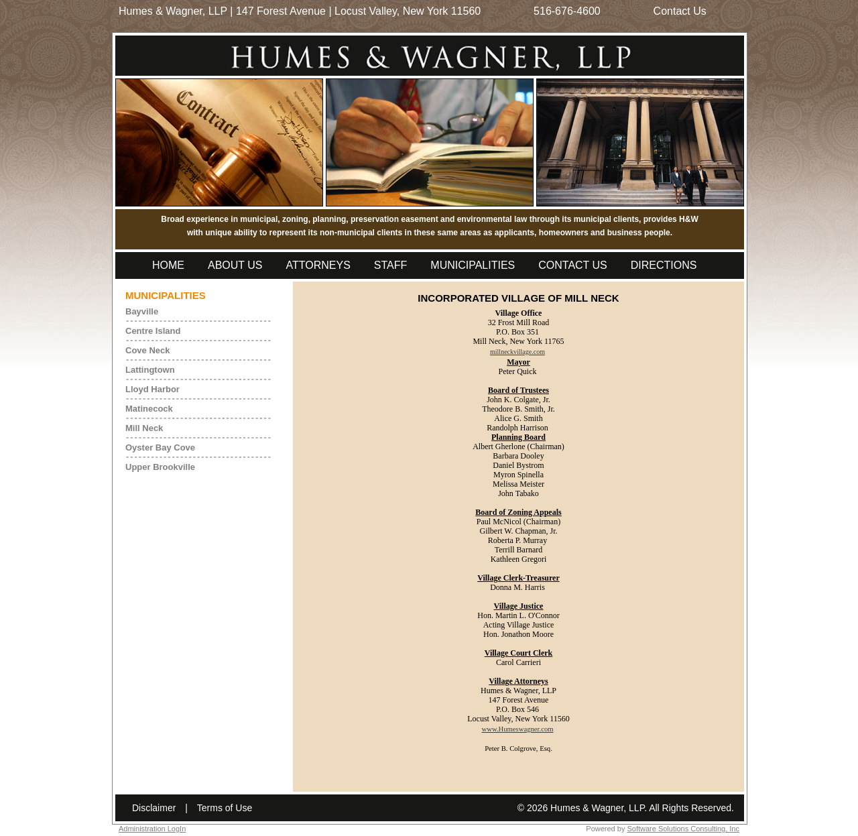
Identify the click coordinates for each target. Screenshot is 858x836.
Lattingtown (150, 370)
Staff (390, 265)
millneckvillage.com (517, 351)
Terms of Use (224, 807)
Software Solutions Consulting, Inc (683, 829)
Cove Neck (147, 350)
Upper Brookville (160, 467)
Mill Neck (144, 428)
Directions (664, 265)
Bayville (141, 311)
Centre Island (152, 331)
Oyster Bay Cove (160, 447)
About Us (235, 265)
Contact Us (680, 11)
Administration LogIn (152, 829)
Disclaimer (154, 807)
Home (168, 265)
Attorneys (318, 265)
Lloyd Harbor (152, 389)
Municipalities (472, 265)
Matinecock (149, 409)
